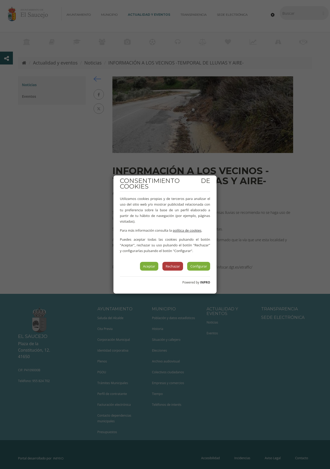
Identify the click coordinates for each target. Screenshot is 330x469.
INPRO (205, 282)
